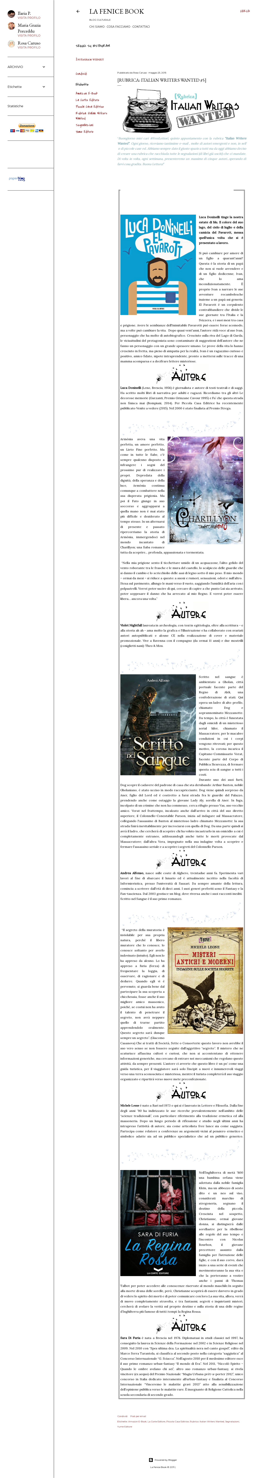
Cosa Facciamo (118, 26)
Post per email (138, 1416)
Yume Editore (85, 131)
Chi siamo (97, 26)
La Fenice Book (116, 11)
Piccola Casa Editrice (90, 106)
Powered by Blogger (163, 1460)
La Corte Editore (87, 100)
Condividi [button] (81, 73)
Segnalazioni (84, 125)
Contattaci (141, 26)
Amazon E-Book (87, 93)
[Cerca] (245, 11)
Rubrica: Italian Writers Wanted (207, 1421)
